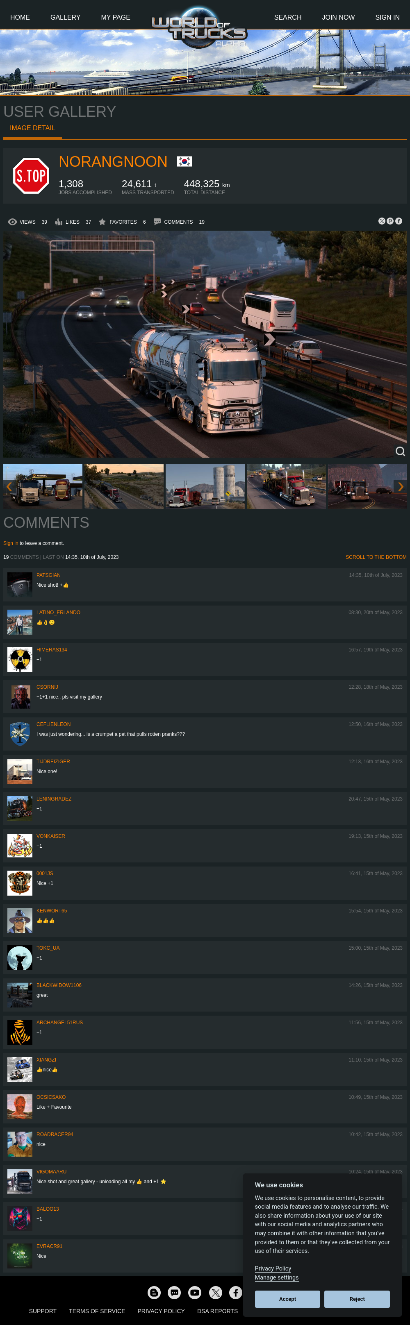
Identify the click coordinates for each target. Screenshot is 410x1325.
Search (288, 17)
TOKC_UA (47, 948)
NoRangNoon (113, 161)
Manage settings (277, 1277)
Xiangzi (46, 1060)
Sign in (10, 543)
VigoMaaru (51, 1172)
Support (43, 1311)
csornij (47, 687)
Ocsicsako (51, 1097)
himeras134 (51, 650)
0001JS (44, 873)
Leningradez (53, 799)
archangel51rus (59, 1023)
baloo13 (47, 1209)
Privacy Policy (161, 1311)
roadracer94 (54, 1134)
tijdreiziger (53, 762)
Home (20, 17)
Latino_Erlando (58, 612)
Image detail (32, 128)
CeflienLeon (53, 724)
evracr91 (49, 1246)
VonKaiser (50, 836)
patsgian (48, 575)
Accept (287, 1299)
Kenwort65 (51, 911)
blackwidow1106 (59, 985)
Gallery (65, 17)
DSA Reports (217, 1311)
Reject (357, 1299)
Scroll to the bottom (376, 557)
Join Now (338, 17)
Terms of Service (97, 1311)
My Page (115, 17)
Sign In (387, 17)
